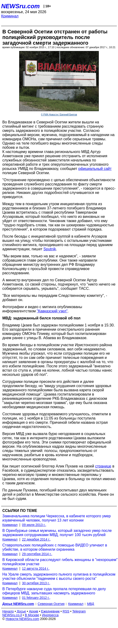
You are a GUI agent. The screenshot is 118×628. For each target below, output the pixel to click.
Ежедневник (50, 611)
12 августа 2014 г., (36, 568)
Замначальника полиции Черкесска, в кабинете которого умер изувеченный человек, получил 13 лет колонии (56, 518)
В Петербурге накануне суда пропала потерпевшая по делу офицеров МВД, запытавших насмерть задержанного (54, 591)
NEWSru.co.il (12, 615)
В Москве (32, 615)
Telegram (79, 611)
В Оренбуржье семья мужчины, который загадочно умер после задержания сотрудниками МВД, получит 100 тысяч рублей (57, 533)
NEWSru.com (20, 6)
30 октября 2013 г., (36, 583)
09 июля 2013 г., (34, 525)
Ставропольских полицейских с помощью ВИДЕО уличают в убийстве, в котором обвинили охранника (54, 547)
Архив (33, 611)
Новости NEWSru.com (22, 619)
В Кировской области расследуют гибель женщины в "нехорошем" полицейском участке (60, 562)
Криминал (9, 16)
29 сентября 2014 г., (37, 554)
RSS (66, 611)
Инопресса (50, 615)
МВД (90, 604)
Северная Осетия (51, 604)
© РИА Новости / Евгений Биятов (59, 114)
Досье (21, 611)
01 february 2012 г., (36, 598)
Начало (8, 611)
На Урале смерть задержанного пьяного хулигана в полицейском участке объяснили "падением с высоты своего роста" (58, 576)
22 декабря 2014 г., (36, 539)
